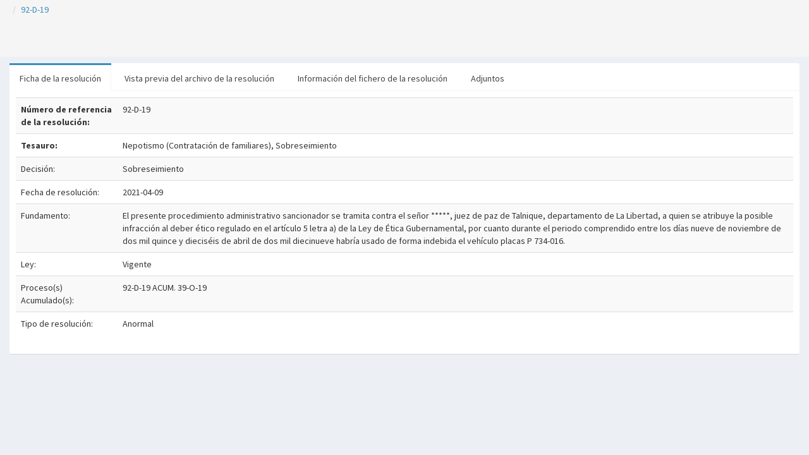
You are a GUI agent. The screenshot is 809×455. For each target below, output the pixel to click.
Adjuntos (487, 78)
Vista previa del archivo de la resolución (199, 78)
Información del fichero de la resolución (372, 78)
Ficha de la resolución (60, 78)
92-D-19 (35, 9)
